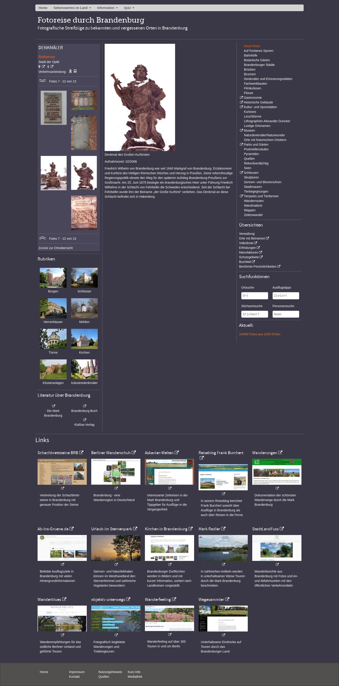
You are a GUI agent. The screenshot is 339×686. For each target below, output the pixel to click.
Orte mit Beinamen (252, 238)
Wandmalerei (253, 205)
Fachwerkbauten (255, 83)
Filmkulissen (252, 88)
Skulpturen (251, 177)
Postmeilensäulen (256, 149)
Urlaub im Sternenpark (111, 529)
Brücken (249, 69)
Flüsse (248, 93)
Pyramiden (251, 154)
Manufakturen (248, 252)
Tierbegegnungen (256, 191)
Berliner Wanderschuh (111, 452)
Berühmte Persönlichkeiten (257, 266)
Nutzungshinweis (110, 672)
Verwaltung (246, 233)
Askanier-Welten (159, 452)
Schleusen (251, 172)
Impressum (77, 672)
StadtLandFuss (265, 529)
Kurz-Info (134, 672)
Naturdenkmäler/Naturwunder (264, 135)
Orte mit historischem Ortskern (265, 140)
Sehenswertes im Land (71, 8)
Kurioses (250, 111)
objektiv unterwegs (108, 599)
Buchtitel (245, 262)
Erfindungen (247, 248)
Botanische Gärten (257, 60)
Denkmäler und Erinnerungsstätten (268, 79)
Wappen (250, 210)
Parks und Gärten (256, 144)
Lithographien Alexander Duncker (267, 121)
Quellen (249, 158)
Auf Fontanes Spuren (258, 50)
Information (105, 8)
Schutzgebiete (249, 257)
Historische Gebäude (258, 102)
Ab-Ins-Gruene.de (53, 529)
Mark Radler (209, 529)
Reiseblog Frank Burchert (221, 452)
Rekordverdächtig (256, 163)
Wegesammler (211, 599)
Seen (247, 168)
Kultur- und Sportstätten (260, 107)
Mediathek (135, 676)
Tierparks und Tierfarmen (261, 196)
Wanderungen (264, 452)
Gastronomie (253, 97)
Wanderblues (49, 599)
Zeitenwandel (253, 215)
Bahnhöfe (250, 55)
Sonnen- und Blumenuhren (262, 182)
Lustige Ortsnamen (257, 126)
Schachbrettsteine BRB (58, 452)
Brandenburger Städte (259, 65)
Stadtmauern (253, 187)
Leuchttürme (252, 116)
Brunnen (250, 74)
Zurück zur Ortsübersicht (55, 248)
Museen (249, 130)
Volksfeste (246, 243)
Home (43, 8)
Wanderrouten (254, 201)
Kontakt (74, 676)
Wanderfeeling (158, 599)
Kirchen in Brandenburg (166, 529)
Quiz (127, 8)
